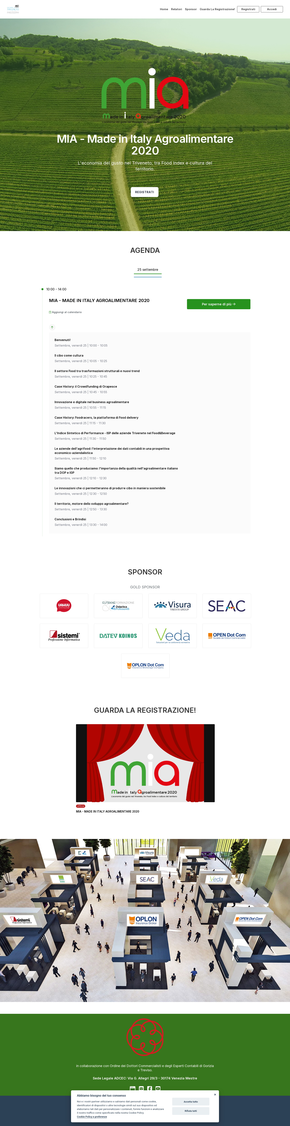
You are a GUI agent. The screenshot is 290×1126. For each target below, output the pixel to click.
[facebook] (149, 1088)
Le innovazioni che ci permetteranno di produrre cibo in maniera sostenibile (110, 488)
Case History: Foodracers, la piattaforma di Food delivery (96, 417)
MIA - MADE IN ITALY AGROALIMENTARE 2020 (99, 300)
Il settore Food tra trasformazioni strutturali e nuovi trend (97, 371)
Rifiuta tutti (191, 1111)
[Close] (215, 1094)
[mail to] (141, 1088)
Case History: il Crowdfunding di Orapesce (86, 386)
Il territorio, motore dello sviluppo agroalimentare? (92, 504)
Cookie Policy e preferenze (92, 1116)
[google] (132, 1088)
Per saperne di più (218, 304)
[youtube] (158, 1088)
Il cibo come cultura (69, 355)
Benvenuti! (62, 340)
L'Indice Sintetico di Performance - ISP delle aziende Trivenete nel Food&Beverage (115, 433)
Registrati (248, 9)
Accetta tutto (191, 1101)
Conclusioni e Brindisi (70, 519)
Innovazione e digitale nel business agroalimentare (92, 402)
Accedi (272, 9)
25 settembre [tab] (147, 270)
